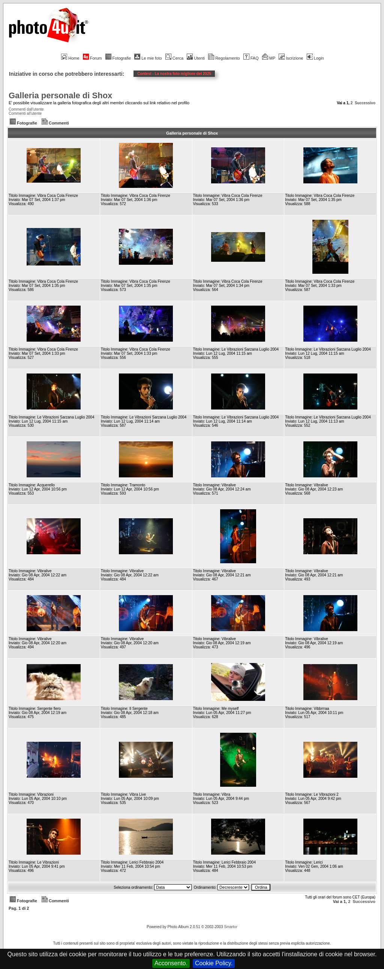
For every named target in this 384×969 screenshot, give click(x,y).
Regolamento (224, 58)
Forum (92, 58)
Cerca (174, 58)
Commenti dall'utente (26, 109)
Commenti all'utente (25, 113)
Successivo (365, 103)
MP (268, 58)
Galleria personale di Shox (60, 95)
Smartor (230, 927)
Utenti (196, 58)
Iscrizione (291, 58)
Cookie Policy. (213, 963)
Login (315, 58)
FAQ (251, 58)
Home (70, 58)
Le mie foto (148, 58)
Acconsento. (171, 963)
